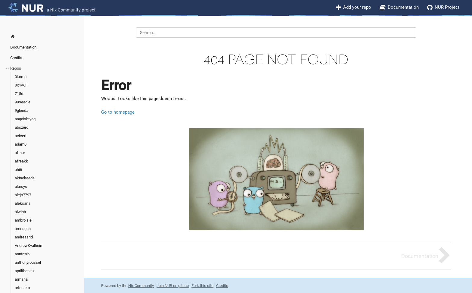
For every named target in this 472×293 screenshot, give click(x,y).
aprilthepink (25, 271)
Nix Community (141, 285)
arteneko (22, 287)
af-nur (20, 152)
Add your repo (357, 7)
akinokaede (25, 178)
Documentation (403, 7)
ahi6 (18, 169)
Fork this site (202, 285)
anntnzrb (22, 254)
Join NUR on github (173, 285)
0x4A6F (21, 85)
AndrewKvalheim (29, 245)
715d (19, 93)
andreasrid (24, 237)
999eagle (22, 102)
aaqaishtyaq (25, 119)
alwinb (20, 212)
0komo (20, 76)
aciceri (20, 136)
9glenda (21, 110)
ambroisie (23, 220)
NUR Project (447, 7)
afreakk (21, 161)
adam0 (20, 144)
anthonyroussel (28, 262)
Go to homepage (118, 112)
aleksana (22, 203)
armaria (21, 279)
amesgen (23, 228)
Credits (16, 57)
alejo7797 (23, 195)
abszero (21, 127)
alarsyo (21, 186)
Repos (15, 68)
